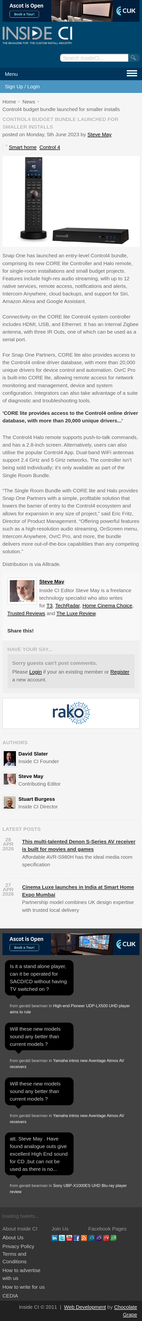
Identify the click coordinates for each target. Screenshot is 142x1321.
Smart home (23, 147)
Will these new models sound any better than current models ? (35, 1036)
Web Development (85, 1307)
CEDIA (10, 1295)
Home (9, 101)
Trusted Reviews (26, 613)
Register (119, 672)
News (28, 101)
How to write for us (23, 1287)
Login (35, 672)
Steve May (99, 134)
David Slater (33, 753)
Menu (11, 74)
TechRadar (67, 605)
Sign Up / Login (22, 86)
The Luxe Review (76, 613)
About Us (13, 1237)
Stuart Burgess (36, 799)
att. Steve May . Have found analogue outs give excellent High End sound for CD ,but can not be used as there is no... (39, 1154)
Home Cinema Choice (107, 605)
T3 (49, 605)
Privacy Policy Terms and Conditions (18, 1253)
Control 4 (49, 147)
